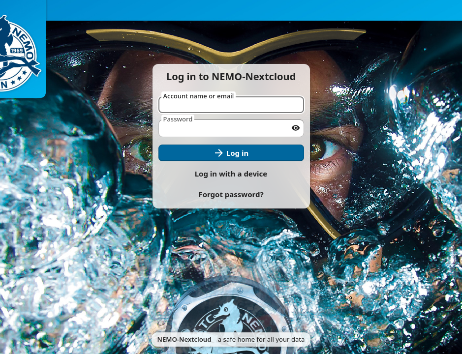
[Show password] (295, 127)
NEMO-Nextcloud (184, 339)
